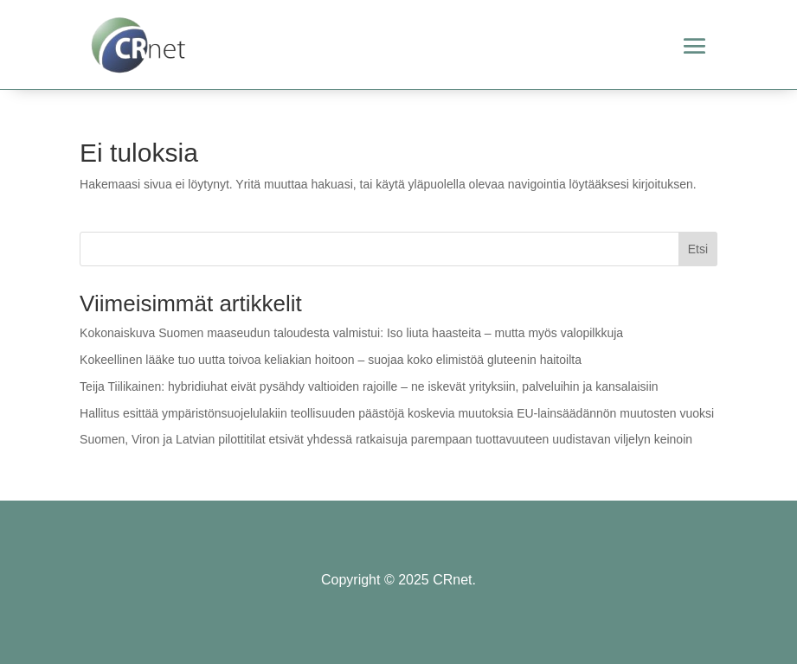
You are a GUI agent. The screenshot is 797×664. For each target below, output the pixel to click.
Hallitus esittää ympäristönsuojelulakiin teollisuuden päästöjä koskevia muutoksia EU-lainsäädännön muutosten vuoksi (397, 413)
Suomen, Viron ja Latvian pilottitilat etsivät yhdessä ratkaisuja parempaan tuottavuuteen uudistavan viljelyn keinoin (386, 439)
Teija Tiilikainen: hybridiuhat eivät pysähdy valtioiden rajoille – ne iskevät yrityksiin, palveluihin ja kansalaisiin (369, 386)
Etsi (698, 249)
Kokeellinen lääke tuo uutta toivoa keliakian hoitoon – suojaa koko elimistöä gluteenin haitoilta (331, 360)
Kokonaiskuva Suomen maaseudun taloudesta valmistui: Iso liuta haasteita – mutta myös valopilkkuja (351, 333)
